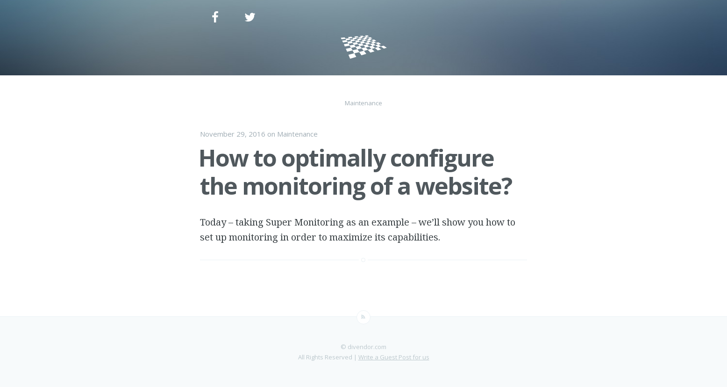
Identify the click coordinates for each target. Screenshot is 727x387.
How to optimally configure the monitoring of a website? (355, 172)
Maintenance (297, 134)
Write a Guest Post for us (393, 357)
